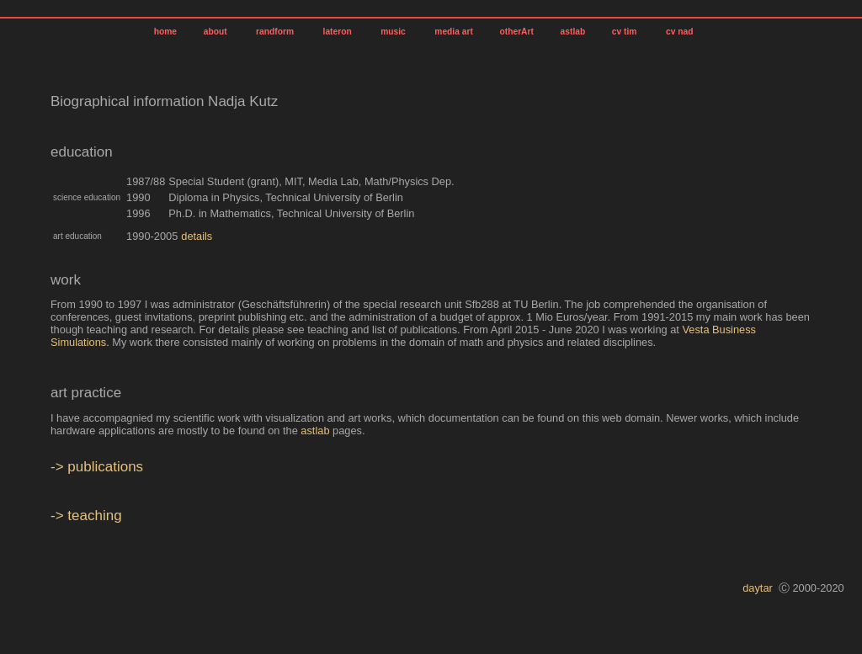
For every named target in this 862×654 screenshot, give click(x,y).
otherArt (516, 31)
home (165, 31)
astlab (571, 31)
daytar (758, 588)
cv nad (679, 31)
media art (452, 31)
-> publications (97, 467)
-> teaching (86, 516)
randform (274, 31)
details (196, 236)
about (215, 31)
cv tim (624, 31)
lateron (337, 31)
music (392, 31)
